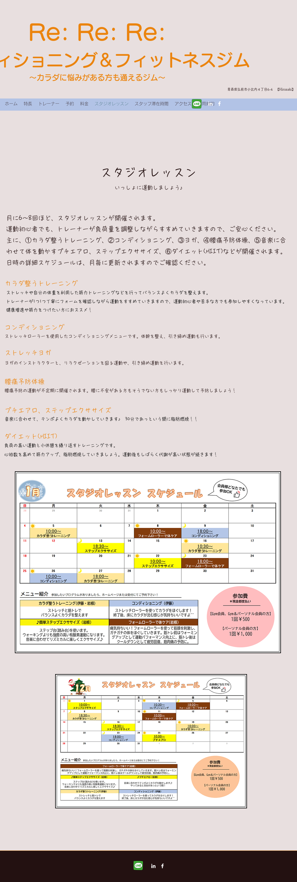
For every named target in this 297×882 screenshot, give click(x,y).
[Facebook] (219, 104)
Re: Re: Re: (97, 32)
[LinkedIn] (210, 104)
